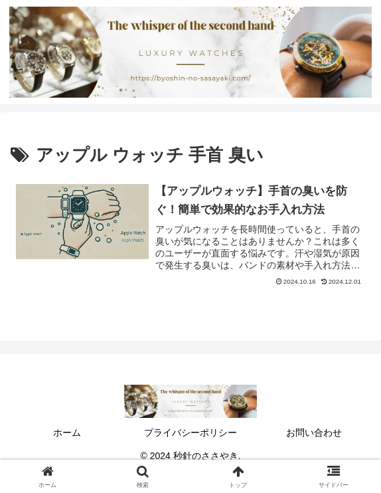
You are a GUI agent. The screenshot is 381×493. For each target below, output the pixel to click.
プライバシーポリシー (190, 432)
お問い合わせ (314, 432)
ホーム (67, 432)
